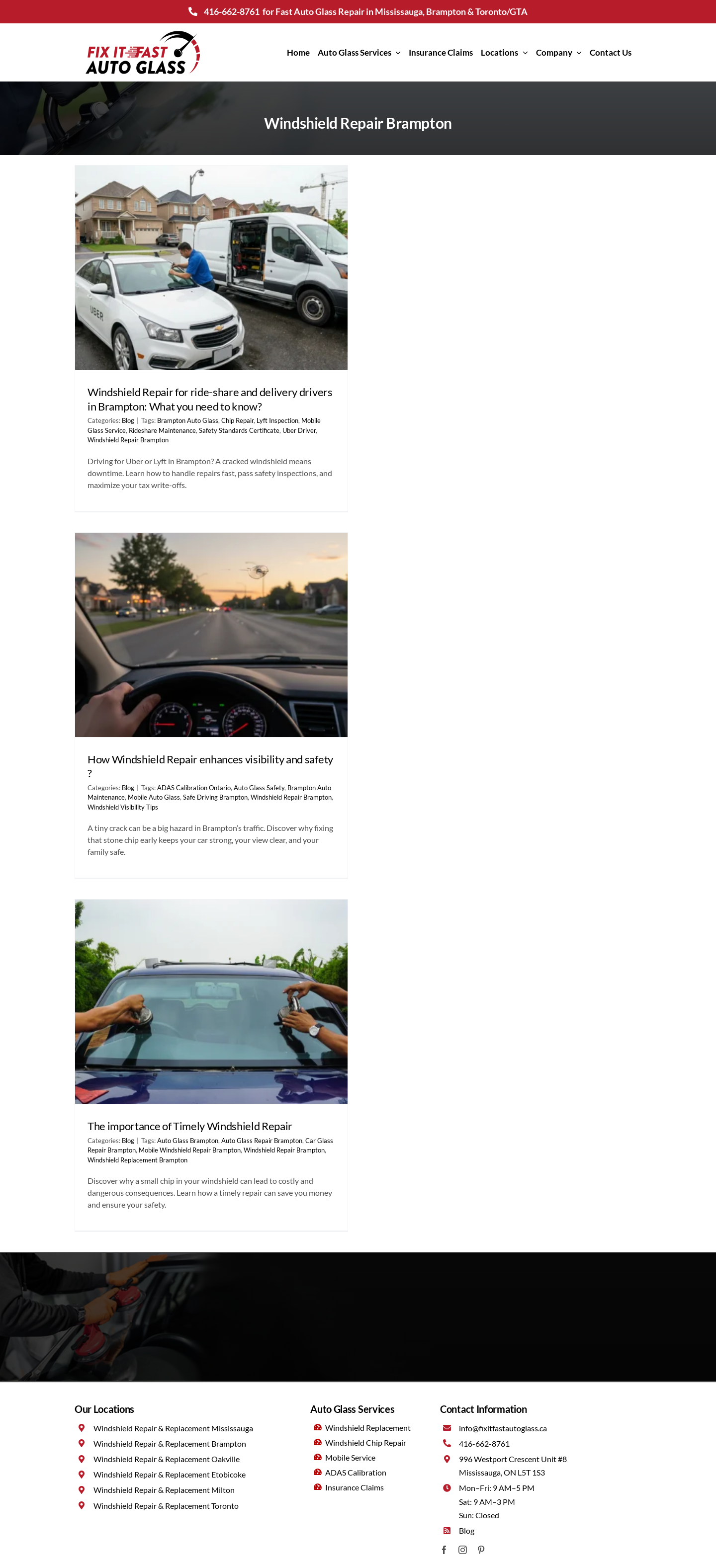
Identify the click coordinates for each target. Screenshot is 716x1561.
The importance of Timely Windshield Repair (190, 1126)
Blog (128, 420)
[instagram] (462, 1550)
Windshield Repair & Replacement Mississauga (173, 1428)
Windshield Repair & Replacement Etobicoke (169, 1474)
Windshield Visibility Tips (123, 807)
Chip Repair (237, 420)
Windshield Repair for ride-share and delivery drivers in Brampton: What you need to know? (210, 399)
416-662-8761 (232, 11)
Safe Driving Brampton (215, 797)
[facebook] (444, 1550)
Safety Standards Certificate (239, 430)
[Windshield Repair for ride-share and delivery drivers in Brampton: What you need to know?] (211, 267)
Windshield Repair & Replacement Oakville (166, 1459)
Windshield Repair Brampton (128, 440)
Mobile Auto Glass (154, 797)
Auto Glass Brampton (187, 1141)
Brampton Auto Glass (187, 420)
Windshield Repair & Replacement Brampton (169, 1443)
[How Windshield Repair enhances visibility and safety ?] (211, 635)
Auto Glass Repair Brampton (261, 1141)
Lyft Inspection (277, 420)
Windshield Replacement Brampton (137, 1160)
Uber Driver (299, 430)
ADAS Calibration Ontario (194, 788)
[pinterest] (481, 1550)
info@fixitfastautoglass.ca (503, 1428)
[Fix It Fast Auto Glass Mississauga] (143, 32)
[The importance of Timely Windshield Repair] (211, 1002)
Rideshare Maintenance (162, 430)
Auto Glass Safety (259, 788)
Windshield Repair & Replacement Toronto (166, 1505)
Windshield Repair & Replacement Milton (164, 1489)
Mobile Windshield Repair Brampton (190, 1150)
